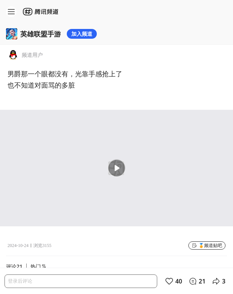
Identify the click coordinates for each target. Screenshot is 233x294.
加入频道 (81, 33)
